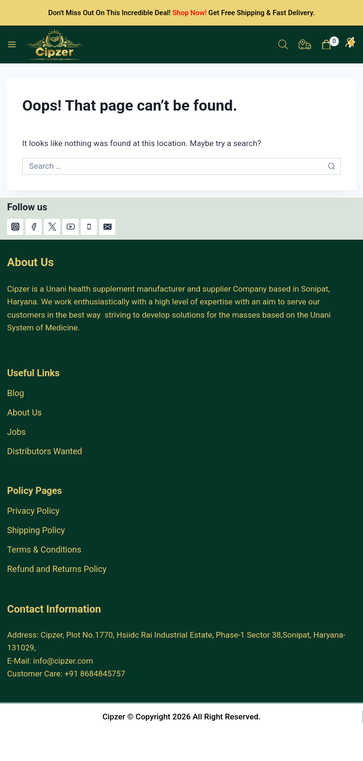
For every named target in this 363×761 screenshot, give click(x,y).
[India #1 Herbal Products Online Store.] (55, 44)
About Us (24, 412)
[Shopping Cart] (330, 45)
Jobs (16, 432)
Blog (15, 393)
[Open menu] (12, 44)
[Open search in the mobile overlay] (283, 44)
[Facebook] (34, 227)
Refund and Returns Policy (56, 569)
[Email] (107, 227)
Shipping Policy (36, 530)
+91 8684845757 (94, 673)
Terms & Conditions (44, 549)
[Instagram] (15, 227)
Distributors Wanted (44, 451)
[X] (52, 227)
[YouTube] (70, 227)
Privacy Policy (33, 511)
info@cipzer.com (63, 661)
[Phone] (89, 227)
